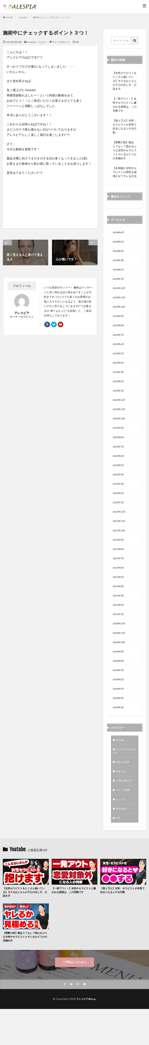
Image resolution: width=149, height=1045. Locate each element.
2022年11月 (120, 420)
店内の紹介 (122, 842)
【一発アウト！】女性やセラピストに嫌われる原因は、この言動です (125, 104)
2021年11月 (120, 538)
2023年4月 (119, 370)
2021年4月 (119, 607)
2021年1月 (119, 637)
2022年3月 (119, 499)
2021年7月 (119, 578)
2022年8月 (119, 449)
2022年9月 (119, 440)
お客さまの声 (124, 792)
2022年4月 (119, 489)
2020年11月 (120, 657)
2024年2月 (119, 272)
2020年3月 (119, 736)
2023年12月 (120, 292)
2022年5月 (119, 479)
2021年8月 (119, 568)
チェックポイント (61, 42)
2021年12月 (120, 528)
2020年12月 (120, 647)
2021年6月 (119, 588)
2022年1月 (119, 519)
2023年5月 (119, 361)
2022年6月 (119, 469)
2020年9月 (119, 676)
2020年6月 (119, 706)
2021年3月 (119, 617)
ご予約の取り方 (125, 812)
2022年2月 (119, 509)
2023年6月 (119, 351)
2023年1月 (119, 400)
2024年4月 (119, 252)
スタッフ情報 (124, 822)
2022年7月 (119, 459)
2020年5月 (119, 716)
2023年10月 (120, 311)
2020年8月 (119, 686)
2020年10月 (120, 667)
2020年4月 (119, 726)
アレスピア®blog (86, 1035)
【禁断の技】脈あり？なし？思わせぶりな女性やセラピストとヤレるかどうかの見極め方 (125, 150)
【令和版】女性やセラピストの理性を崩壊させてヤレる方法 (125, 172)
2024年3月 (119, 262)
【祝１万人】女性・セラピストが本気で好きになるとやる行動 (125, 126)
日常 (118, 852)
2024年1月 (119, 282)
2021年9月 (119, 558)
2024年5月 (119, 242)
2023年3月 (119, 380)
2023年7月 (119, 341)
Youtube (23, 17)
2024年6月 (119, 232)
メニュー (42, 42)
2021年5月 (119, 597)
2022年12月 (120, 410)
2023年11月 (120, 301)
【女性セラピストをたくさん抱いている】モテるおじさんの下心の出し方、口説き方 (125, 80)
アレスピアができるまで (123, 780)
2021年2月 (119, 627)
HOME (9, 17)
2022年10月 (120, 430)
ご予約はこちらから (74, 997)
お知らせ (121, 802)
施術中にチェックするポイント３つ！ (52, 17)
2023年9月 (119, 321)
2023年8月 (119, 331)
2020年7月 (119, 696)
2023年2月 (119, 390)
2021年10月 (120, 548)
